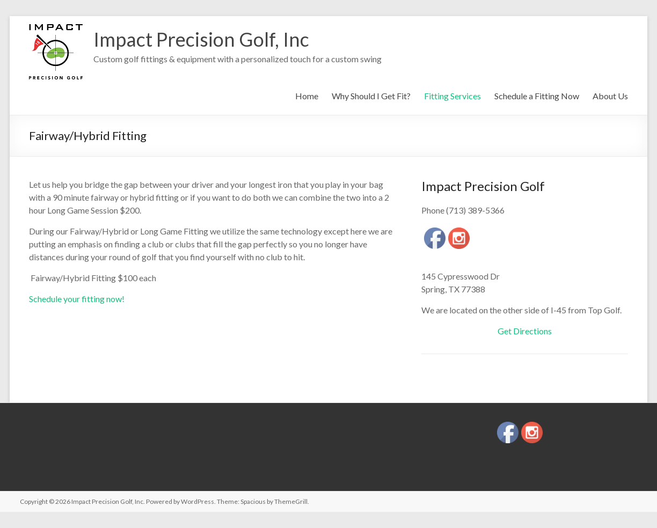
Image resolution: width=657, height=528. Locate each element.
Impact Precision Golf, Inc (201, 39)
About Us (610, 96)
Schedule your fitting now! (77, 299)
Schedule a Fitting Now (536, 96)
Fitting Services (452, 96)
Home (306, 96)
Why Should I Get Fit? (371, 96)
